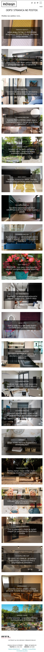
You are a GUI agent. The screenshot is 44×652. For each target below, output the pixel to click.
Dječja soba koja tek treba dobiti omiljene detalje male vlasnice (22, 326)
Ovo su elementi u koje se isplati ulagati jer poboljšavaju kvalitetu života (22, 531)
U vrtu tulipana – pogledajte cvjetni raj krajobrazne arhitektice (22, 619)
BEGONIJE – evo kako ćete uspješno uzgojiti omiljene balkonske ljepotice (22, 268)
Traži (40, 6)
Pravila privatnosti (14, 649)
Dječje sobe (22, 323)
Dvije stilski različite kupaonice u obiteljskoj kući (22, 443)
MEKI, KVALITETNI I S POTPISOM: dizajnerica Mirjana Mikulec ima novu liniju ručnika (22, 34)
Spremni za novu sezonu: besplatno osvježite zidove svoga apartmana (22, 93)
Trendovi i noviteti (22, 30)
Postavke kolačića (22, 651)
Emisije (22, 498)
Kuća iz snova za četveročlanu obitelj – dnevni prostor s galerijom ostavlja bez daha (22, 239)
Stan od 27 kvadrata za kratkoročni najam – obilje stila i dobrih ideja (22, 297)
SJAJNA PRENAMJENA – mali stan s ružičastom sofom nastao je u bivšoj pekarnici (22, 122)
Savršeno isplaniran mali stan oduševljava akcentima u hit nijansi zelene (22, 209)
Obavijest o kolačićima (29, 649)
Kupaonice (22, 440)
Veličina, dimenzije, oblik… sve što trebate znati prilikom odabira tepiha (22, 180)
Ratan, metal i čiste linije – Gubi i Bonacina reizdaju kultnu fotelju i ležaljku (22, 472)
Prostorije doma (22, 89)
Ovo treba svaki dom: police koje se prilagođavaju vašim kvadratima (22, 63)
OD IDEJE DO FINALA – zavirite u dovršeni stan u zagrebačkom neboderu (22, 356)
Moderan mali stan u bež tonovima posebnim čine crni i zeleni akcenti (22, 385)
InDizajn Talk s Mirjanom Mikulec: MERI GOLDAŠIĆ (22, 502)
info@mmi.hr (32, 645)
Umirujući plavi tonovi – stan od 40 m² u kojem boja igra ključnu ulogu (22, 414)
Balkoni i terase (22, 147)
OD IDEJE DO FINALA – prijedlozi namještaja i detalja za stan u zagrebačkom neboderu (22, 560)
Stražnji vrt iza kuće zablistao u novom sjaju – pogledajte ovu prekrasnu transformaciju (22, 151)
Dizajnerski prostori (22, 117)
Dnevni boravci (22, 586)
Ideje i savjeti (22, 177)
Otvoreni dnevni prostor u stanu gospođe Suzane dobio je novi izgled (22, 589)
